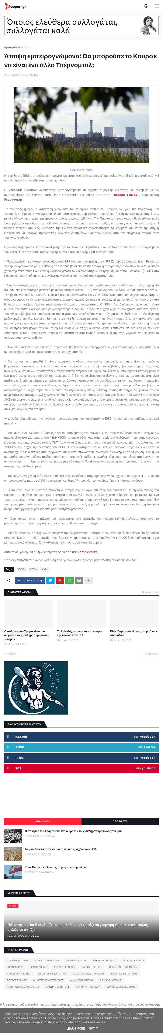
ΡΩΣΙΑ (33, 569)
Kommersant (87, 552)
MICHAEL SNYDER (92, 967)
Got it (93, 1028)
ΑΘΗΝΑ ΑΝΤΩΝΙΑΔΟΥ (88, 987)
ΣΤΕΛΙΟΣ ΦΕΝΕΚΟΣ (65, 967)
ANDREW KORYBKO (133, 960)
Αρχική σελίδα (12, 47)
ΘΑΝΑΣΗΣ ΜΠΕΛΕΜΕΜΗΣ (121, 987)
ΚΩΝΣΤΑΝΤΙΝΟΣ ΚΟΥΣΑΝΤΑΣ (23, 987)
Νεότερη (11, 654)
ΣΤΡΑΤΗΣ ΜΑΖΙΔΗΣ (17, 960)
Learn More (75, 1028)
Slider (44, 569)
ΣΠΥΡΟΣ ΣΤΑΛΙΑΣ (17, 980)
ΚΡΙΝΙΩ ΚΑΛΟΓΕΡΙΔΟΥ (19, 973)
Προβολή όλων (150, 592)
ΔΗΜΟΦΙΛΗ (43, 821)
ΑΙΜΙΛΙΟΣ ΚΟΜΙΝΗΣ (111, 980)
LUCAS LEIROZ (15, 967)
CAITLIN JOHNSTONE (57, 987)
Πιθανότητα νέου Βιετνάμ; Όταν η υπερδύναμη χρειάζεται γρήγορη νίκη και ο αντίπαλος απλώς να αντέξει (77, 927)
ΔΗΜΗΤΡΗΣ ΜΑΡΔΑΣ (81, 980)
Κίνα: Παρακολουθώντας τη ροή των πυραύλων (133, 633)
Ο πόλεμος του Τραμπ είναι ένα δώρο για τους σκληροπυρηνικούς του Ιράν (26, 635)
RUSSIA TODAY (126, 195)
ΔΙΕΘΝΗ (29, 47)
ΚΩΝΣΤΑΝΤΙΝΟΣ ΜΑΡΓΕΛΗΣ (88, 973)
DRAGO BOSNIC (39, 967)
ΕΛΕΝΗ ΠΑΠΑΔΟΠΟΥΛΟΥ (52, 973)
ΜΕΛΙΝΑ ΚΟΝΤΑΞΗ (76, 960)
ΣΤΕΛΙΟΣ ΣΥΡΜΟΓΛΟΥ (47, 960)
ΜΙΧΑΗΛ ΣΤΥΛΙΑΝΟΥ (104, 960)
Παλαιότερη (150, 654)
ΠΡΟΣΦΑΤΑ (120, 821)
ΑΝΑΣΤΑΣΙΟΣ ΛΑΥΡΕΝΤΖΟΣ (48, 980)
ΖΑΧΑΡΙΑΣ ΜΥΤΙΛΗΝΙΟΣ (124, 973)
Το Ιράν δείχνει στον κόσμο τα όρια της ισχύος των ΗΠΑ (79, 633)
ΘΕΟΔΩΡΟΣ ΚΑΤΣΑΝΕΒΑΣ (123, 967)
